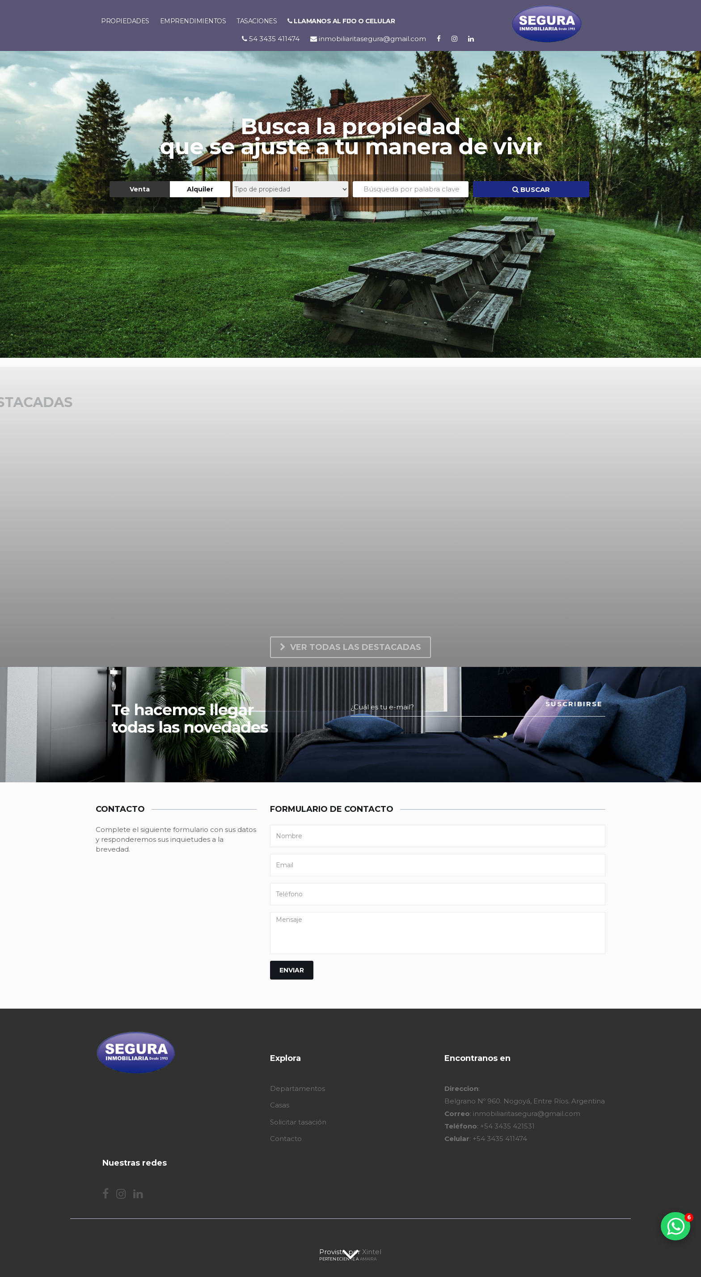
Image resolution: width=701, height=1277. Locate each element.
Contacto (286, 1138)
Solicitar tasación (298, 1122)
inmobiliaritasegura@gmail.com (368, 38)
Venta (140, 189)
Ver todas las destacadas (350, 647)
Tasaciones (256, 21)
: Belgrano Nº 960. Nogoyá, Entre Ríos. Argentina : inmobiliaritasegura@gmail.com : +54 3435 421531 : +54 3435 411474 (524, 1113)
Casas (279, 1105)
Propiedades (125, 21)
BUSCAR (531, 189)
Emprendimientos (193, 21)
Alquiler (200, 189)
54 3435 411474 (271, 38)
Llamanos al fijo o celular (341, 21)
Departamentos (297, 1088)
